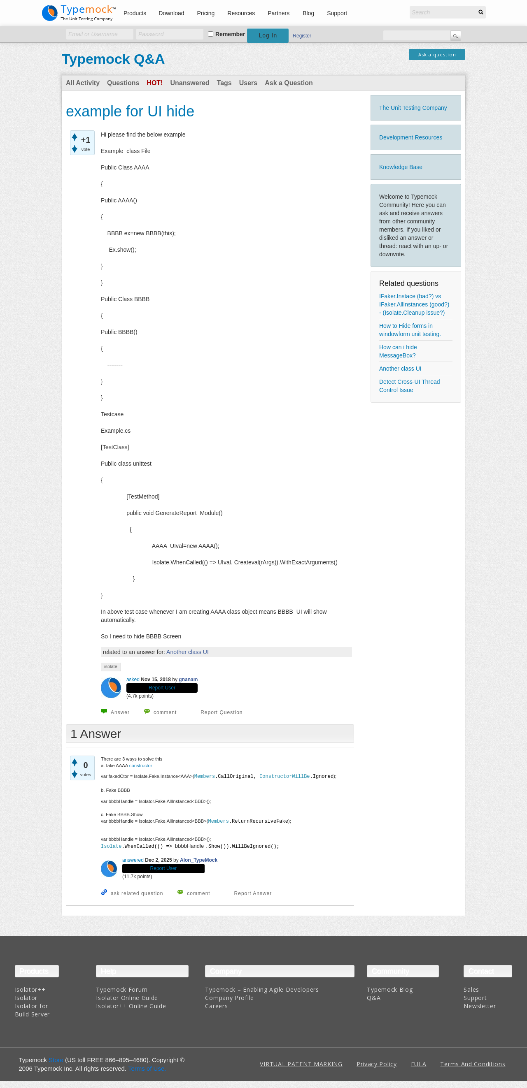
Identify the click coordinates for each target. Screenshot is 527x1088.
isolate (110, 666)
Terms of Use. (147, 1067)
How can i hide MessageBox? (398, 351)
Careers (216, 1005)
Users (248, 82)
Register (302, 36)
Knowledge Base (400, 167)
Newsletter (480, 1005)
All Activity (83, 82)
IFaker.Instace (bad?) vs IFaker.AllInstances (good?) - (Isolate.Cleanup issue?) (414, 304)
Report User (162, 688)
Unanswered (189, 82)
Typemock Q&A (113, 59)
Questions (123, 82)
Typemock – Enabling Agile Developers (262, 988)
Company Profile (229, 996)
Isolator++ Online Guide (131, 1005)
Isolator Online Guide (127, 996)
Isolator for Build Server (32, 1009)
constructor (141, 765)
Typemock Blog (390, 988)
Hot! (155, 82)
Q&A (373, 996)
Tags (224, 82)
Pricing (206, 13)
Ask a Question (288, 82)
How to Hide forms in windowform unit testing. (410, 329)
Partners (278, 13)
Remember (230, 34)
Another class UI (400, 368)
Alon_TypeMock (198, 859)
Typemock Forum (121, 988)
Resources (241, 13)
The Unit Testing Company (413, 107)
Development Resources (410, 137)
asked (133, 679)
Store (56, 1058)
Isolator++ (30, 988)
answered (133, 859)
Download (171, 13)
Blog (308, 13)
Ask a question (437, 54)
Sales (471, 988)
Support (337, 13)
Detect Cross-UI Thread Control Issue (409, 385)
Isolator (26, 996)
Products (135, 13)
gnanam (188, 679)
